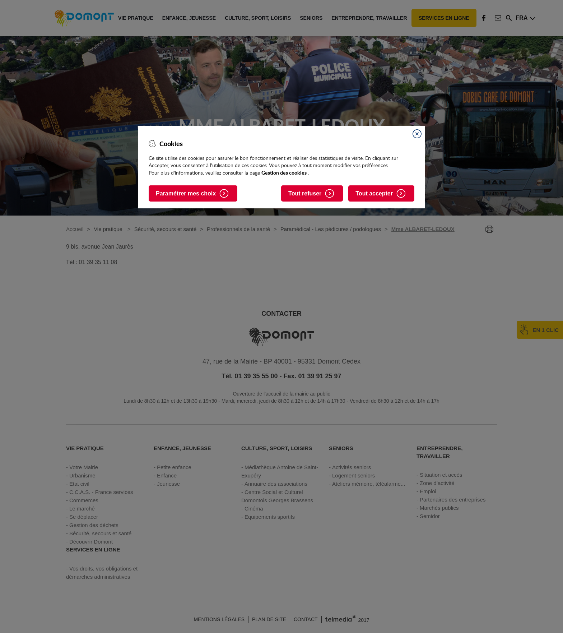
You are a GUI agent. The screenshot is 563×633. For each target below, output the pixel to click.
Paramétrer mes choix (186, 193)
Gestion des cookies (284, 172)
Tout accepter (374, 193)
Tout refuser (304, 193)
